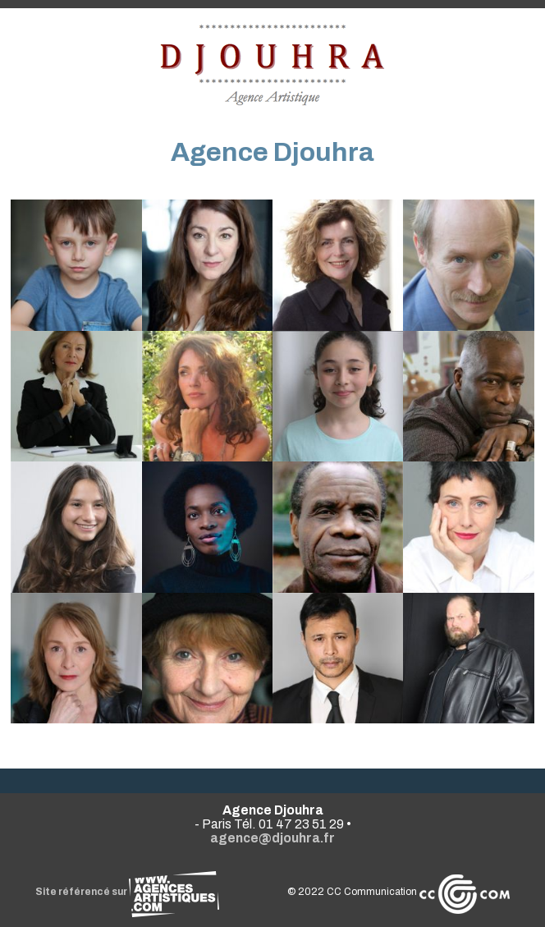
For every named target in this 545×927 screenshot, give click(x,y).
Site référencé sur (127, 891)
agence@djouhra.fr (272, 838)
